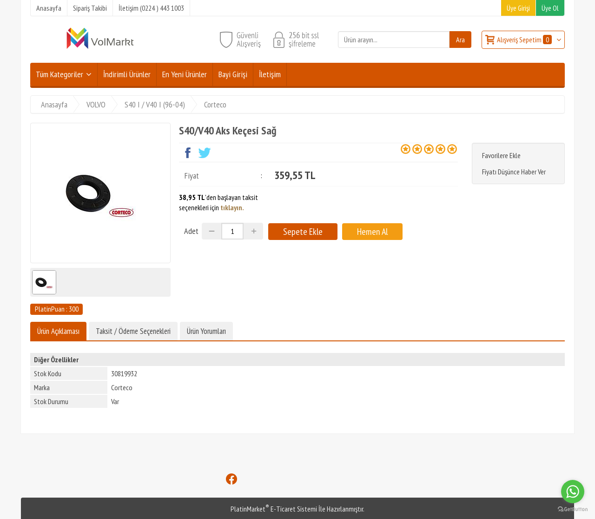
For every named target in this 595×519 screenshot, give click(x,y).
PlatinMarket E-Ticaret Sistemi (274, 508)
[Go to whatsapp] (572, 491)
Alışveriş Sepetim (525, 39)
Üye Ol (550, 8)
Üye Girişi (518, 8)
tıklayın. (232, 207)
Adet (191, 231)
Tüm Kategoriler (59, 74)
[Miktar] (232, 231)
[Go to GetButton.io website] (573, 509)
